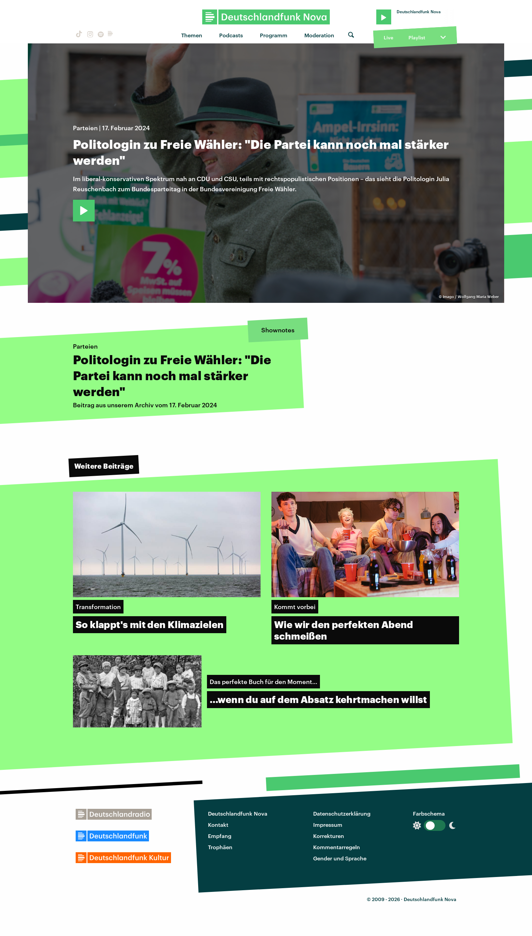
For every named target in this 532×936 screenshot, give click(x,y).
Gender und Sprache (339, 858)
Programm (273, 35)
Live (388, 37)
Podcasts (231, 35)
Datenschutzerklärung (341, 813)
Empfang (219, 836)
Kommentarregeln (336, 847)
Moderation (319, 35)
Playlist (416, 37)
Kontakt (218, 824)
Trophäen (220, 847)
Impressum (327, 824)
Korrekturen (328, 836)
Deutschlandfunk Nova (237, 813)
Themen (191, 35)
